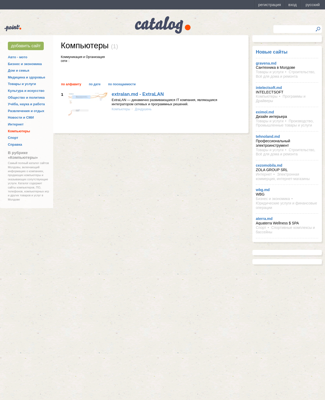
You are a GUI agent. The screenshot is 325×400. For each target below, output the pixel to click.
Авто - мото (17, 57)
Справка (15, 144)
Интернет (16, 124)
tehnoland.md (268, 136)
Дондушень (142, 109)
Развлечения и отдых (26, 111)
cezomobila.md (269, 165)
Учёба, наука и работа (26, 104)
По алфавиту (71, 84)
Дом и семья (18, 70)
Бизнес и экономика (25, 64)
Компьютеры (19, 131)
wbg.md (263, 190)
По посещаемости (122, 84)
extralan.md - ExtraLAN (138, 94)
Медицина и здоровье (26, 77)
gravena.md (266, 63)
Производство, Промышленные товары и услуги (285, 123)
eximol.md (265, 112)
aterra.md (264, 219)
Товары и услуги (22, 84)
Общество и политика (26, 97)
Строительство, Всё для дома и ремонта (285, 74)
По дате (95, 84)
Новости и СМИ (21, 117)
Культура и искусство (26, 91)
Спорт (13, 138)
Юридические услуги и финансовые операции (286, 205)
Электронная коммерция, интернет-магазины (283, 176)
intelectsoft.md (269, 88)
